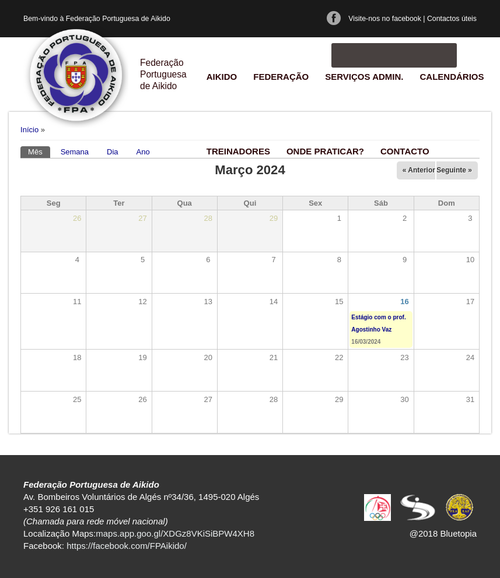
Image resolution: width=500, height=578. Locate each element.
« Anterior (419, 170)
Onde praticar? (325, 151)
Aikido (222, 77)
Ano (143, 151)
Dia (112, 151)
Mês (39, 151)
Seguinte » (454, 170)
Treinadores (238, 151)
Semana (75, 151)
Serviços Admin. (364, 77)
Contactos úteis (452, 19)
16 (404, 301)
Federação (281, 77)
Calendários (451, 77)
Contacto (404, 151)
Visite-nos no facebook (384, 19)
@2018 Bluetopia (443, 533)
